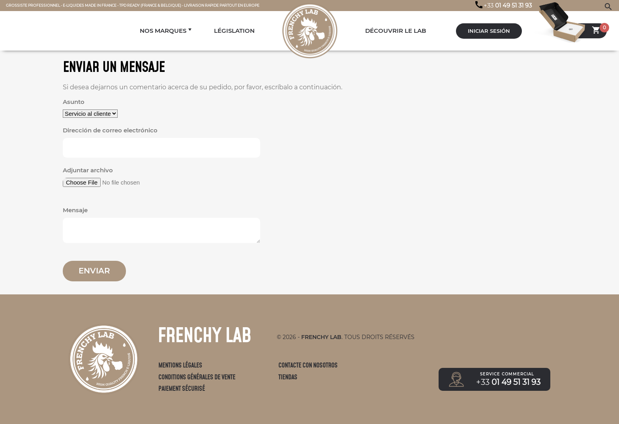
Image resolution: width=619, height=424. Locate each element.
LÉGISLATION (234, 30)
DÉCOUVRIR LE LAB (395, 30)
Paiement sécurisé (181, 388)
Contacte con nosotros (308, 365)
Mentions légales (180, 365)
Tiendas (287, 377)
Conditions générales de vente (196, 377)
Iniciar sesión (489, 31)
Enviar (94, 270)
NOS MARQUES (163, 30)
